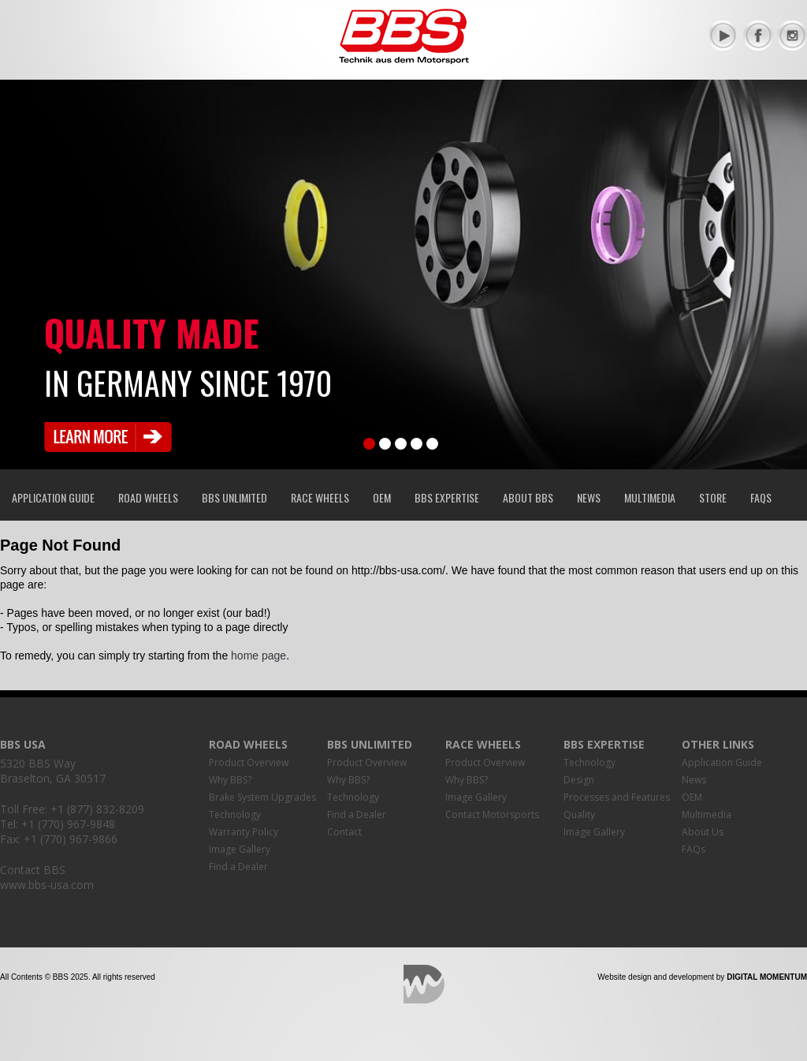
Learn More (108, 437)
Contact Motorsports (492, 814)
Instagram (792, 35)
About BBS (528, 497)
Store (713, 497)
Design (578, 779)
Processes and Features (616, 797)
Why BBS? (230, 779)
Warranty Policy (243, 832)
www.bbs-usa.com (47, 884)
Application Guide (53, 497)
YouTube (724, 35)
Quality (579, 814)
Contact (344, 832)
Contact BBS (32, 869)
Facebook (758, 35)
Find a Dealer (238, 866)
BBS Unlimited (234, 497)
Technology (235, 814)
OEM (382, 497)
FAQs (761, 497)
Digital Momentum (424, 984)
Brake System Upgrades (262, 797)
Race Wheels (320, 497)
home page (258, 655)
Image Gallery (239, 849)
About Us (702, 832)
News (589, 497)
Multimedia (649, 497)
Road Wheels (148, 497)
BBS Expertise (447, 497)
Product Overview (248, 762)
